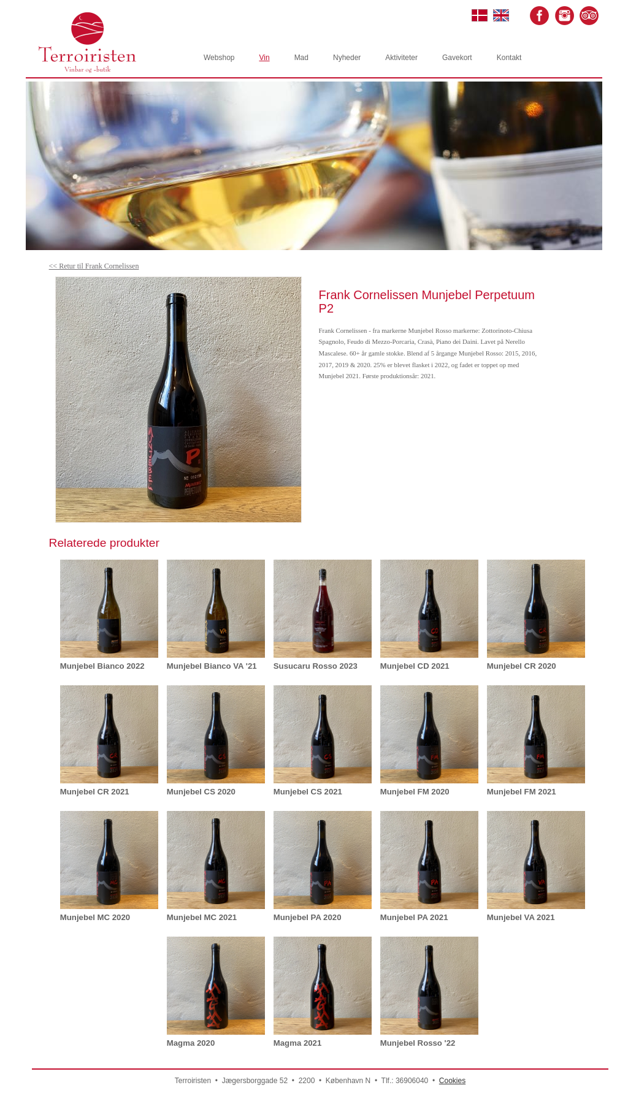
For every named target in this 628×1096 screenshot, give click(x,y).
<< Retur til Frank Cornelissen (94, 266)
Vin (264, 57)
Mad (301, 57)
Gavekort (457, 57)
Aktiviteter (401, 57)
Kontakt (509, 57)
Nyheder (347, 57)
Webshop (219, 57)
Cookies (452, 1080)
